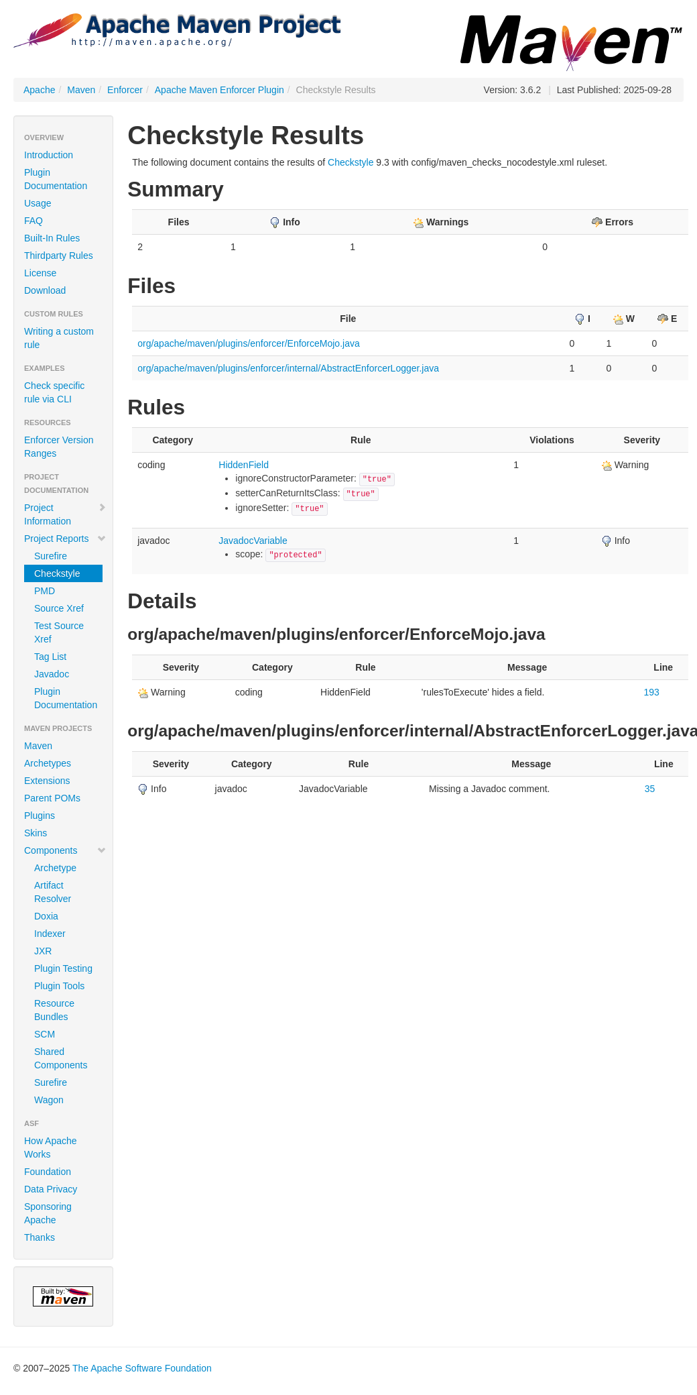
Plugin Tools (59, 986)
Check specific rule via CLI (54, 392)
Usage (37, 203)
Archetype (55, 867)
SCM (44, 1034)
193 (651, 692)
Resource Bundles (54, 1010)
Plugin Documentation (55, 179)
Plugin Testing (63, 968)
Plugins (39, 815)
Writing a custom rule (59, 338)
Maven (81, 90)
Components (65, 850)
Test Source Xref (59, 632)
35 (650, 788)
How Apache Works (50, 1147)
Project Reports (65, 538)
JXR (43, 951)
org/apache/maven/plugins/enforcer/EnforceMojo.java (248, 343)
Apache (39, 90)
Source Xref (59, 608)
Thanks (39, 1237)
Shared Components (60, 1058)
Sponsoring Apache (48, 1213)
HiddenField (243, 464)
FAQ (33, 220)
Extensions (47, 780)
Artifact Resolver (52, 892)
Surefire (50, 556)
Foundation (47, 1171)
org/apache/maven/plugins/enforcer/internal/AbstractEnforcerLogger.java (288, 368)
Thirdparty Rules (58, 255)
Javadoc (51, 674)
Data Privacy (50, 1189)
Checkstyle (57, 573)
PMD (44, 590)
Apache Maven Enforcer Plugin (219, 90)
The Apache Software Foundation (142, 1368)
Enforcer (125, 90)
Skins (35, 833)
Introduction (48, 155)
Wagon (49, 1100)
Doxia (46, 916)
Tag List (50, 656)
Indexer (50, 933)
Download (45, 290)
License (40, 273)
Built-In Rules (52, 238)
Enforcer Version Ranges (59, 447)
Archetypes (47, 763)
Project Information (65, 514)
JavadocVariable (252, 540)
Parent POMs (52, 798)
